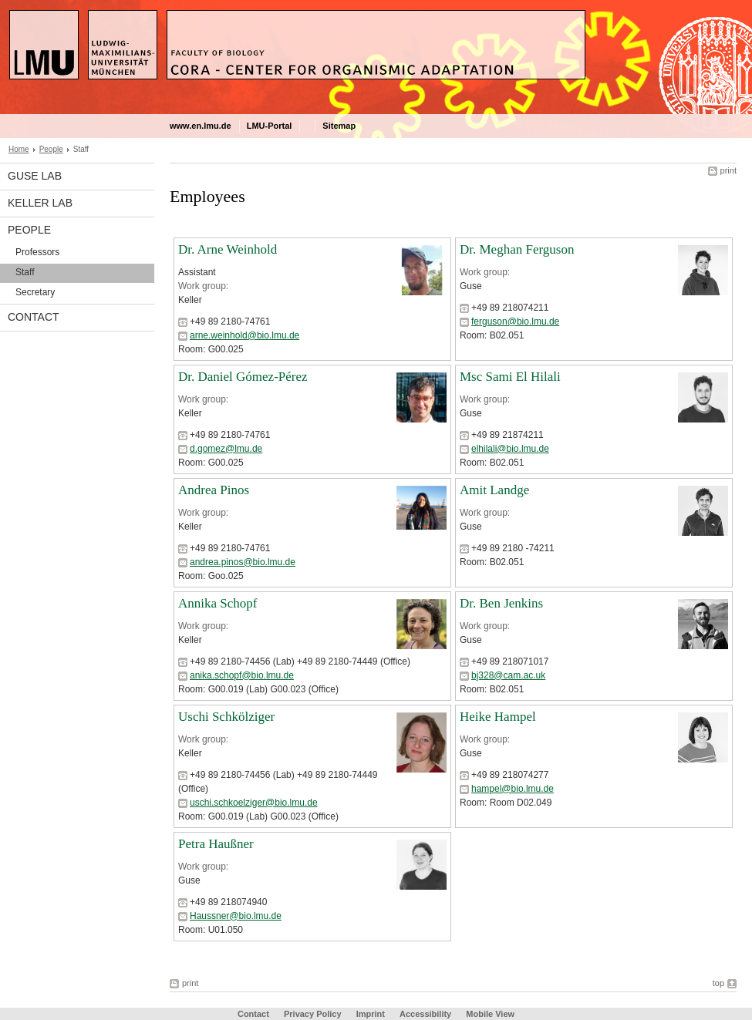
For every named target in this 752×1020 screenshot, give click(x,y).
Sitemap (339, 125)
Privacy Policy (313, 1013)
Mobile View (490, 1013)
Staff (24, 272)
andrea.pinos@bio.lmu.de (242, 562)
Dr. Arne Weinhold (227, 249)
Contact (33, 317)
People (51, 149)
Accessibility (427, 1013)
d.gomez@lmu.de (226, 448)
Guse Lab (35, 176)
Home (18, 149)
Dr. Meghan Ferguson (517, 249)
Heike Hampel (498, 716)
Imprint (370, 1013)
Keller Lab (40, 203)
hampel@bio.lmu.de (512, 788)
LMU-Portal (269, 125)
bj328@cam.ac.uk (508, 675)
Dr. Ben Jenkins (501, 603)
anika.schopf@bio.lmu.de (242, 675)
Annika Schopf (217, 603)
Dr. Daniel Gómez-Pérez (243, 376)
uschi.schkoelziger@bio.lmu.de (254, 802)
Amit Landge (494, 490)
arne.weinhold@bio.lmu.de (244, 335)
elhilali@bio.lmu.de (510, 448)
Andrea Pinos (213, 490)
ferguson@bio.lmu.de (515, 321)
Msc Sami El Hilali (510, 376)
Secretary (35, 292)
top (718, 983)
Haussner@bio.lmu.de (236, 916)
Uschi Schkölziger (226, 716)
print (728, 170)
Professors (37, 252)
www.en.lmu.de (200, 125)
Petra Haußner (216, 844)
